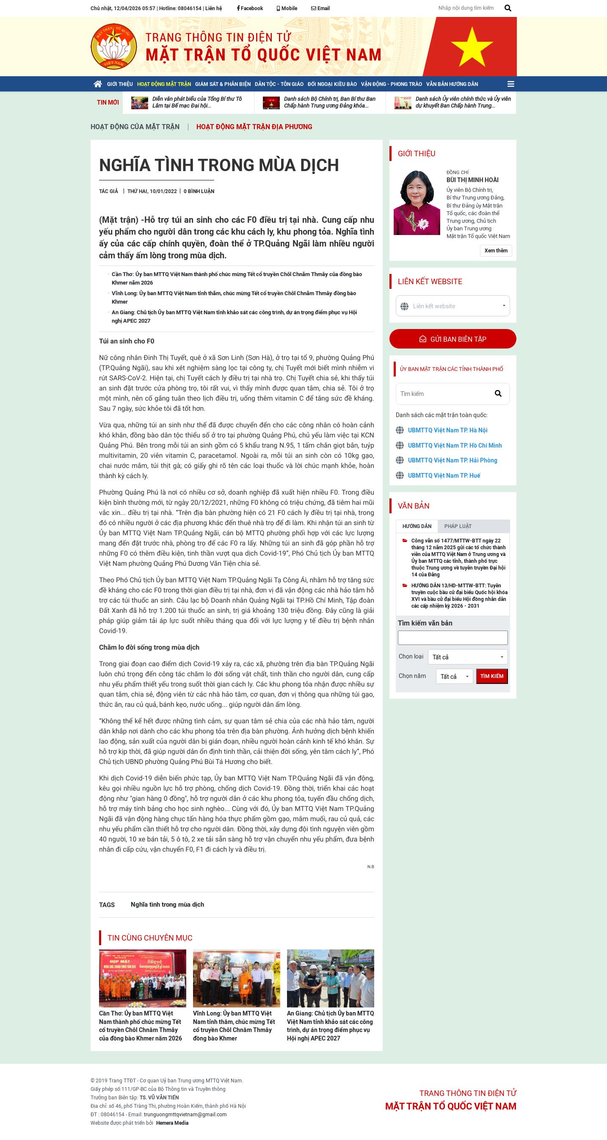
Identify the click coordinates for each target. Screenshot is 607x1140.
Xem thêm (496, 251)
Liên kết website (430, 281)
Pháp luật (458, 526)
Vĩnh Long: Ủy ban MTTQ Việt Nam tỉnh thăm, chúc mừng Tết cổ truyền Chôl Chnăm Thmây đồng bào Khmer (234, 1026)
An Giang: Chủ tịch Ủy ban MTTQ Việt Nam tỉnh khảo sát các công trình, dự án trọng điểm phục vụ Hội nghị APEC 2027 (330, 1026)
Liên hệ (213, 8)
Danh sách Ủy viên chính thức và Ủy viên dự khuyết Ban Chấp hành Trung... (463, 102)
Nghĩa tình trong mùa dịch (167, 904)
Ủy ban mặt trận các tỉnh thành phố (451, 369)
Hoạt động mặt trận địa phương (254, 127)
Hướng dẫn (417, 526)
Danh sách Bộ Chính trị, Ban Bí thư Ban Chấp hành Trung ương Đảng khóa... (329, 102)
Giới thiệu (417, 153)
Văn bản (414, 505)
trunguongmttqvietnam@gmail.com (185, 1115)
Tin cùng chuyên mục (150, 937)
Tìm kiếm (492, 676)
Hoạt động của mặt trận (135, 127)
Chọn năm (412, 675)
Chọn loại (411, 656)
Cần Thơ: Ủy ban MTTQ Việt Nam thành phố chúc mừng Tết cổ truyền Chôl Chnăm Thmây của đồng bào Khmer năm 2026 (140, 1026)
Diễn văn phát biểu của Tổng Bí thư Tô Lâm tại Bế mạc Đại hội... (197, 102)
